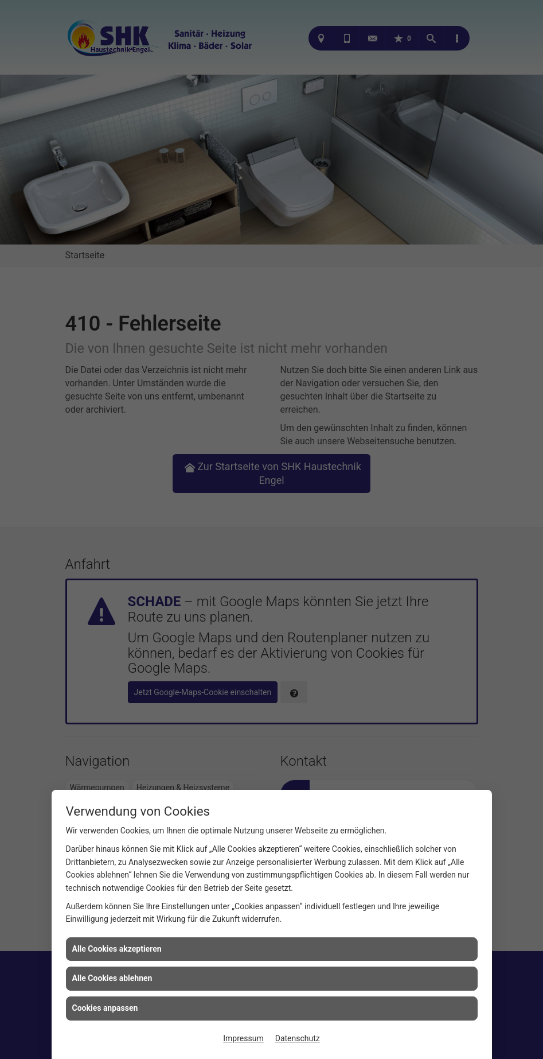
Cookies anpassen (105, 1008)
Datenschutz (297, 1038)
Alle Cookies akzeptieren (117, 948)
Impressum (243, 1038)
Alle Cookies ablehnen (112, 978)
